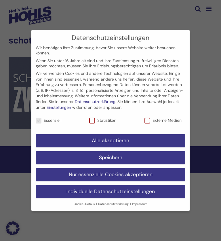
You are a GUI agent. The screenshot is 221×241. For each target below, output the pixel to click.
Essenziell (48, 117)
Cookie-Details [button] (85, 201)
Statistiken (102, 117)
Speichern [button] (110, 154)
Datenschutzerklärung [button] (113, 201)
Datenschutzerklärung (95, 98)
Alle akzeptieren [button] (110, 137)
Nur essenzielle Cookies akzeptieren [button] (111, 171)
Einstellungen (59, 104)
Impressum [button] (139, 201)
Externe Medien (163, 117)
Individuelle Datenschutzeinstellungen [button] (110, 188)
